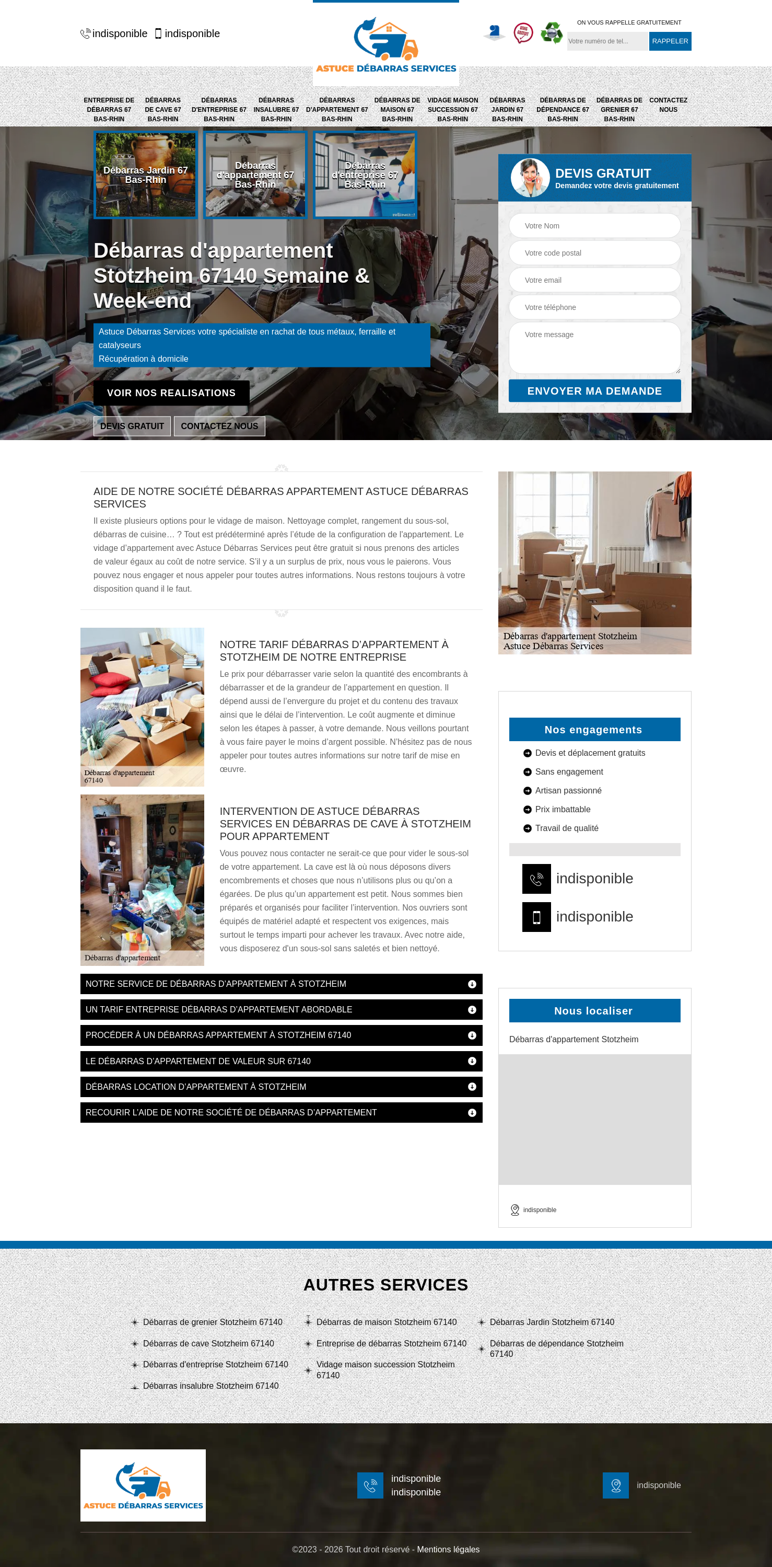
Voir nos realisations (171, 393)
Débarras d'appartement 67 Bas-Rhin (337, 110)
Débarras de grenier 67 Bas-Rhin (619, 110)
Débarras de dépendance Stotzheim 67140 (557, 1349)
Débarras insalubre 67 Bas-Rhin (276, 110)
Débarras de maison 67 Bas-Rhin (397, 110)
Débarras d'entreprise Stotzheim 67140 (215, 1364)
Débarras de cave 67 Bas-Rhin (163, 110)
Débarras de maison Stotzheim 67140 (387, 1322)
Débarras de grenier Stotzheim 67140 (213, 1322)
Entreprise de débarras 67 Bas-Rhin (109, 110)
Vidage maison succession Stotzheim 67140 (386, 1370)
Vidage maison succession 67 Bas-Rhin (452, 110)
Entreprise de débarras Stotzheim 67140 (391, 1343)
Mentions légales (448, 1549)
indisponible (114, 33)
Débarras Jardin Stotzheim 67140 (552, 1322)
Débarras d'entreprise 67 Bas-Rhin (219, 110)
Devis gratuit (132, 426)
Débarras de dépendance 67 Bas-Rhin (562, 110)
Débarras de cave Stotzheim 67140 (208, 1343)
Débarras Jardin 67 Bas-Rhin (507, 110)
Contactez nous (668, 105)
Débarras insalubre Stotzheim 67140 (211, 1385)
